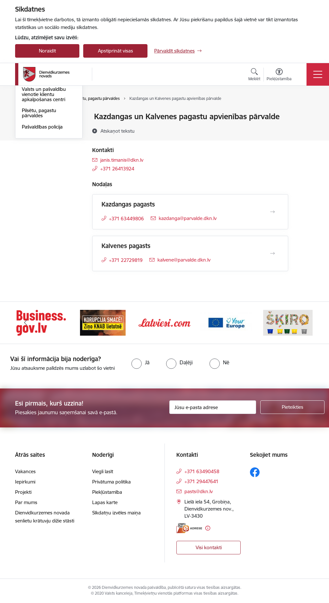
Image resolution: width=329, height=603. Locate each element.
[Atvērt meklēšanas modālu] (254, 75)
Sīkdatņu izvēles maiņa (116, 513)
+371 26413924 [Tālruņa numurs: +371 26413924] (117, 169)
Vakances (25, 471)
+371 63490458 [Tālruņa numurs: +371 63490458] (201, 471)
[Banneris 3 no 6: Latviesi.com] (164, 322)
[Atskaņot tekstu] (118, 131)
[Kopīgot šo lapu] (305, 130)
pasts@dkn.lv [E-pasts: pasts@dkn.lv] (198, 491)
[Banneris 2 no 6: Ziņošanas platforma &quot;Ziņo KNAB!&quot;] (103, 322)
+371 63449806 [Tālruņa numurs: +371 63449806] (126, 218)
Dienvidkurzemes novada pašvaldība (42, 119)
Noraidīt (47, 51)
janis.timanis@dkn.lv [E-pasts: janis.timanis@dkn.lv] (121, 160)
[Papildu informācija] (207, 528)
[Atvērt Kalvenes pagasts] (272, 253)
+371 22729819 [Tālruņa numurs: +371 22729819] (126, 260)
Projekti (23, 492)
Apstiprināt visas (115, 51)
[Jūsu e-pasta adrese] (212, 407)
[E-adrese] (189, 528)
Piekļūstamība (107, 492)
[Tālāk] (303, 322)
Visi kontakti (209, 547)
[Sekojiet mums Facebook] (255, 472)
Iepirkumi (25, 482)
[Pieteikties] (292, 407)
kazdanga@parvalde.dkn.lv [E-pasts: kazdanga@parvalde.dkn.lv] (188, 218)
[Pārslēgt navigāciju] (318, 74)
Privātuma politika (111, 482)
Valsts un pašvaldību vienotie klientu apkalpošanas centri (44, 171)
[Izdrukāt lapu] (305, 114)
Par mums (26, 502)
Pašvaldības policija (42, 204)
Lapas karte (105, 502)
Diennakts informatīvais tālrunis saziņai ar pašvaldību (47, 149)
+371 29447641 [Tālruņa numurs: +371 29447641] (201, 481)
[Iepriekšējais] (25, 322)
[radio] (140, 362)
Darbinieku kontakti (43, 133)
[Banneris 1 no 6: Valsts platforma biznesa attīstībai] (41, 322)
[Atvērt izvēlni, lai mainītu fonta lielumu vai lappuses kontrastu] (279, 75)
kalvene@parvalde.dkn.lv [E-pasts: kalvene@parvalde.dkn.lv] (183, 260)
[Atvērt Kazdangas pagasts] (272, 212)
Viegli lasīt (102, 471)
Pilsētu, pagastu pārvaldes (39, 190)
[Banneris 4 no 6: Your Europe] (226, 322)
